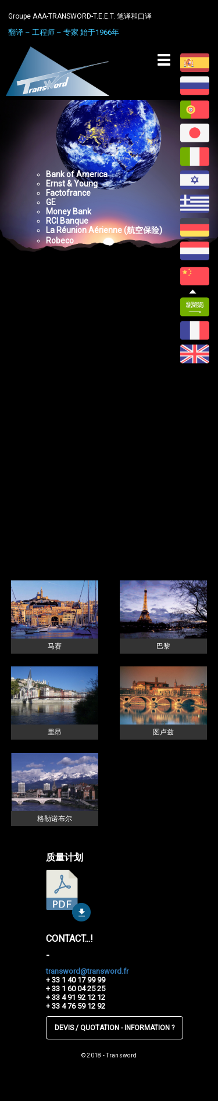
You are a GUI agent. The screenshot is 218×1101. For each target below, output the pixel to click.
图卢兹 (163, 732)
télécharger (68, 895)
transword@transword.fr (87, 971)
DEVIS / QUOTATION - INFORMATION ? (114, 1028)
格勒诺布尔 (54, 819)
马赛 (55, 646)
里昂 (55, 732)
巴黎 (163, 646)
